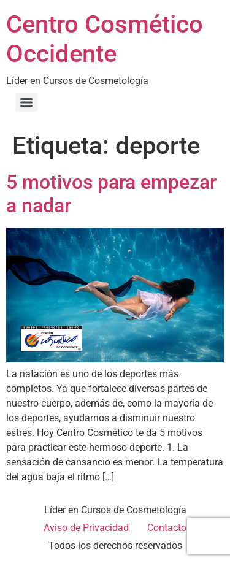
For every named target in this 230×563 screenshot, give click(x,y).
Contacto (166, 528)
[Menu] (26, 102)
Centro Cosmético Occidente (104, 39)
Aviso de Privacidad (86, 528)
